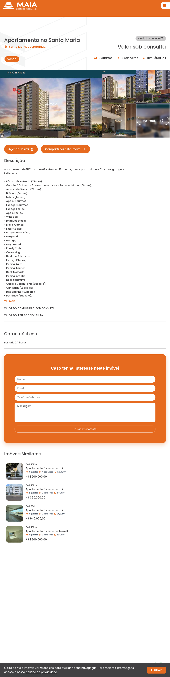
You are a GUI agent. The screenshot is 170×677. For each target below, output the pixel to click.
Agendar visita (21, 149)
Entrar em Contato (85, 429)
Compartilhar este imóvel (65, 149)
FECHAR (156, 670)
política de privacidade (41, 672)
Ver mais (9, 301)
